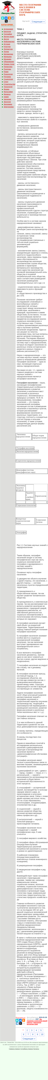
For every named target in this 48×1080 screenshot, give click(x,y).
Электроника (9, 107)
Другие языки (9, 37)
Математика (8, 54)
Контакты (36, 1049)
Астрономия (8, 29)
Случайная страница (26, 1049)
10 (42, 1034)
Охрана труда (9, 64)
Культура (7, 47)
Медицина (8, 57)
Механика (7, 59)
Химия (6, 97)
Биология (7, 31)
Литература (8, 49)
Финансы (7, 94)
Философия (8, 92)
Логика (6, 52)
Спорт (6, 82)
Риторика (7, 77)
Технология (8, 87)
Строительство (9, 84)
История (7, 44)
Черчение (7, 99)
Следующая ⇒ (38, 22)
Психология (8, 74)
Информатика (9, 42)
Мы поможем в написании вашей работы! (37, 1020)
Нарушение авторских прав (34, 1023)
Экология (7, 102)
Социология (8, 79)
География (8, 34)
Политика (7, 69)
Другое (6, 39)
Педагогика (8, 67)
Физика (6, 89)
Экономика (8, 104)
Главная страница (14, 1049)
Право (6, 72)
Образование (9, 62)
